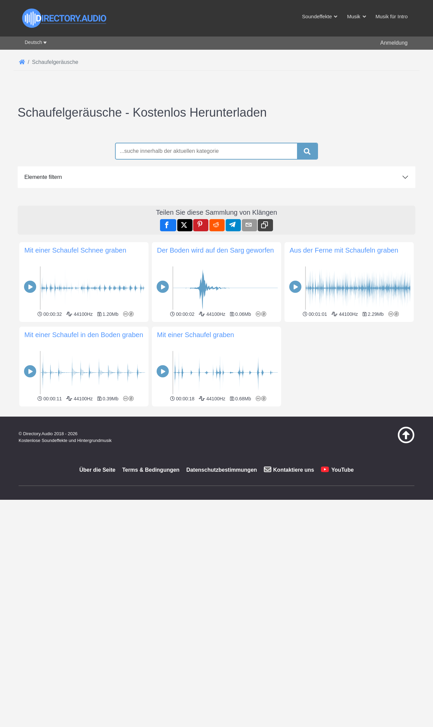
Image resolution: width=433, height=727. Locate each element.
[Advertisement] (216, 172)
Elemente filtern (43, 272)
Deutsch (33, 42)
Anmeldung (394, 43)
